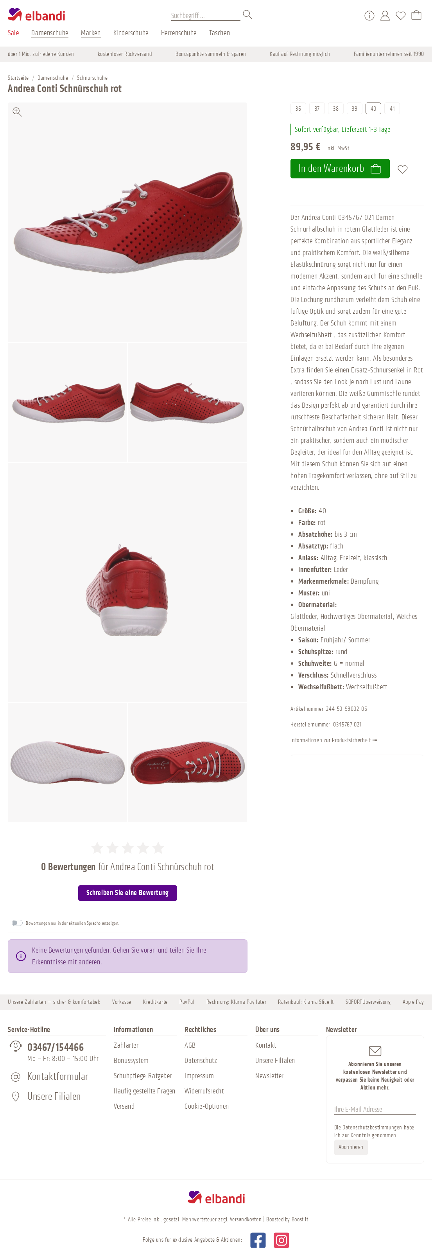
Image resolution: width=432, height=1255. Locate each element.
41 (392, 109)
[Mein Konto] (385, 15)
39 (354, 109)
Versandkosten (246, 1219)
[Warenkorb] (416, 15)
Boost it (300, 1219)
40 (373, 109)
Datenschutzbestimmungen (372, 1127)
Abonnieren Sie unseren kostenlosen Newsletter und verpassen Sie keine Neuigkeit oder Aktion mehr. (375, 1068)
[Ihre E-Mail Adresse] (375, 1109)
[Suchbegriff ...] (205, 16)
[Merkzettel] (401, 15)
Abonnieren (351, 1147)
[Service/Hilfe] (369, 15)
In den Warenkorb (340, 168)
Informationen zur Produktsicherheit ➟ (352, 741)
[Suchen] (248, 15)
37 (317, 109)
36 (298, 109)
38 (336, 109)
